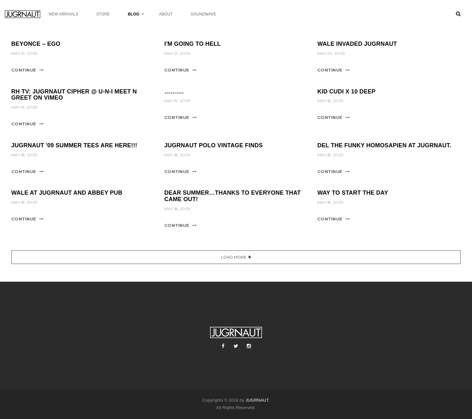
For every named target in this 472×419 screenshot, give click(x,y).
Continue (23, 70)
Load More (233, 257)
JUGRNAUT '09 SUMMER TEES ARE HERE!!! (74, 145)
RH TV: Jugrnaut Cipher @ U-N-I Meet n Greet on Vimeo (74, 94)
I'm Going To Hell (192, 44)
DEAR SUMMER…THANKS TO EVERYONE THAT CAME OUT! (232, 196)
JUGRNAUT (257, 400)
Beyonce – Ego (35, 44)
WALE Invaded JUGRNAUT (357, 44)
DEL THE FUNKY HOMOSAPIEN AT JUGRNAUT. (384, 145)
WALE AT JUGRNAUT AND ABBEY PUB (66, 193)
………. (174, 91)
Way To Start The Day (352, 193)
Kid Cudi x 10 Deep (346, 91)
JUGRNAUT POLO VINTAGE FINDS (213, 145)
